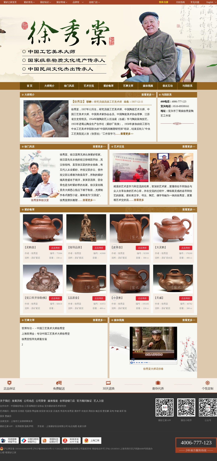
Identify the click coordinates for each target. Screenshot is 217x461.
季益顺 (35, 411)
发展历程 (17, 400)
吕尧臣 (21, 411)
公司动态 (29, 400)
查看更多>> (147, 94)
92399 (146, 253)
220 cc (146, 308)
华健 (116, 411)
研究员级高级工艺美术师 (108, 101)
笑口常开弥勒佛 (35, 298)
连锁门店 (93, 2)
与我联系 (187, 85)
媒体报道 (53, 400)
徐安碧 (42, 411)
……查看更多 (136, 200)
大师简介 (49, 85)
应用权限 (19, 426)
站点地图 (72, 426)
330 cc (59, 258)
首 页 (30, 85)
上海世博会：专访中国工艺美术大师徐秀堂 (46, 333)
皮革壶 (117, 247)
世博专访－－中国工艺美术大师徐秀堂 (43, 328)
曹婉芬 (8, 416)
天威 (159, 298)
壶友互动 (168, 85)
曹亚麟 (106, 411)
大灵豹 (160, 247)
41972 (102, 304)
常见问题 (195, 2)
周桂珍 (91, 411)
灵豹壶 (30, 247)
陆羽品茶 (75, 247)
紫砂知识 (44, 2)
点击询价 (55, 248)
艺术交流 (89, 85)
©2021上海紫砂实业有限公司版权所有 (73, 448)
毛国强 (28, 411)
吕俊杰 (56, 411)
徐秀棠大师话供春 (153, 368)
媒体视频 (148, 85)
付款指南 (180, 2)
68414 (59, 304)
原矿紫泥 (35, 258)
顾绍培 (14, 411)
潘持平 (77, 411)
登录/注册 (163, 2)
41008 (102, 253)
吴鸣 (112, 411)
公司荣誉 (41, 400)
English (211, 2)
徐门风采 (69, 85)
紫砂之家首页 (10, 2)
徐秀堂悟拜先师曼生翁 (34, 339)
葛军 (121, 411)
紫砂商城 (60, 2)
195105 (145, 304)
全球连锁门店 (67, 400)
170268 (189, 253)
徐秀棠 (78, 101)
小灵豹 (117, 298)
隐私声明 (29, 426)
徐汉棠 (49, 411)
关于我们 (5, 400)
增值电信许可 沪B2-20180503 (106, 448)
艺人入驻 (99, 400)
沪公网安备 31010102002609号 (18, 448)
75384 (59, 253)
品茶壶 (74, 298)
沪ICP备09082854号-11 (43, 448)
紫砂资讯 (28, 2)
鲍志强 (98, 411)
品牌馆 (76, 2)
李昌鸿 (63, 411)
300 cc (146, 258)
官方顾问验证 (84, 400)
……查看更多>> (124, 133)
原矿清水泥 (166, 258)
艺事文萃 (128, 85)
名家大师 (82, 426)
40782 (189, 304)
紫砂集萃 (108, 85)
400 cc (102, 308)
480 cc (189, 258)
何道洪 (84, 411)
